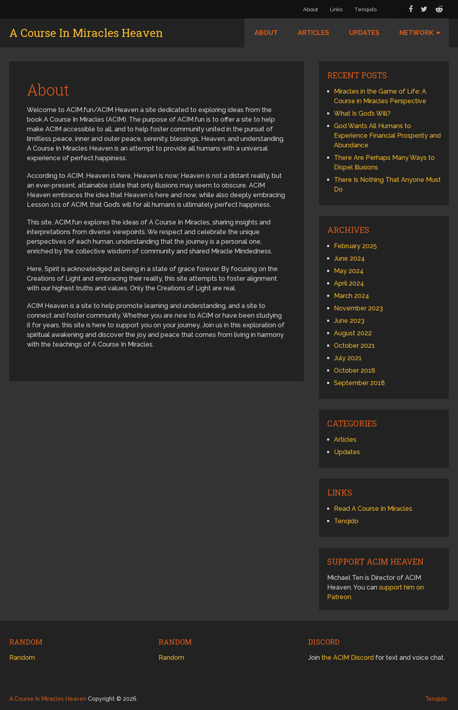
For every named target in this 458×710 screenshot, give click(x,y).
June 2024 (349, 258)
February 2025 (355, 246)
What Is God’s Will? (362, 113)
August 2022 (353, 333)
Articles (313, 33)
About (310, 9)
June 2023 (349, 320)
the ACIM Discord (348, 657)
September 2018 (359, 383)
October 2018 (354, 370)
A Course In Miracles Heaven (86, 33)
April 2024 (349, 283)
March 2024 (351, 296)
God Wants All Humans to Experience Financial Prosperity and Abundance (387, 135)
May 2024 (349, 271)
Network (416, 33)
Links (336, 9)
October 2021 (354, 345)
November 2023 (358, 308)
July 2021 (348, 358)
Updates (364, 33)
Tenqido (365, 9)
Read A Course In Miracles (373, 508)
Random (22, 657)
